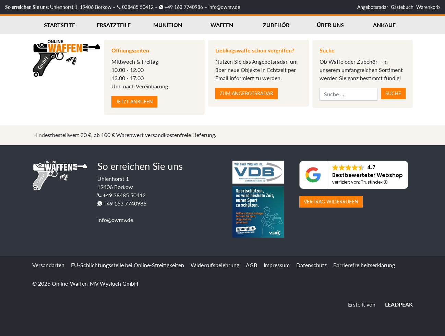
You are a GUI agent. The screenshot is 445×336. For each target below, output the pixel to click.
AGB (251, 265)
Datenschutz (311, 265)
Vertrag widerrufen (331, 201)
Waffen (222, 25)
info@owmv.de (224, 7)
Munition (167, 25)
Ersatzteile (114, 25)
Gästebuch (402, 7)
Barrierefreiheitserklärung (364, 265)
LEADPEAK (395, 304)
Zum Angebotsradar (246, 93)
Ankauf (384, 25)
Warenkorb (428, 7)
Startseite (59, 25)
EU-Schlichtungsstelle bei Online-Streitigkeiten (127, 265)
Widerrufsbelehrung (215, 265)
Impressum (277, 265)
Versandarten (48, 265)
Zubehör (276, 25)
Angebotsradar (372, 7)
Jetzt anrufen (134, 101)
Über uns (330, 25)
